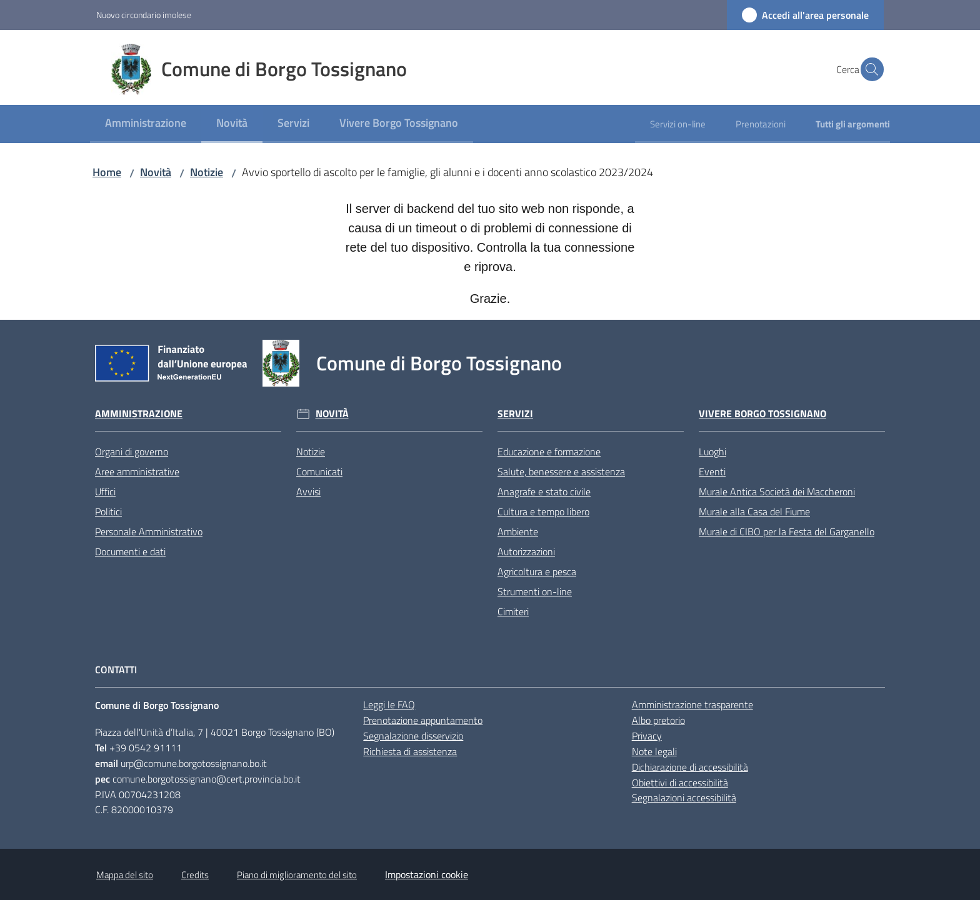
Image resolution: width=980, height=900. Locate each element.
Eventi (712, 471)
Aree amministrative (137, 471)
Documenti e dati (130, 551)
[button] (869, 69)
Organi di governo (131, 451)
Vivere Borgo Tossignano (762, 414)
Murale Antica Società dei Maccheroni (777, 491)
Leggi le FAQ (389, 704)
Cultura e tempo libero (543, 511)
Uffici (105, 491)
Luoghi (712, 451)
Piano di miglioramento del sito (297, 875)
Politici (108, 511)
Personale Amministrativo (148, 531)
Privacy (647, 735)
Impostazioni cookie (426, 874)
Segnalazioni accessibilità (684, 797)
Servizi (515, 414)
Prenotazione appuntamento (422, 720)
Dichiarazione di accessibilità (690, 766)
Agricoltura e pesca (537, 571)
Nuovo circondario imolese (143, 14)
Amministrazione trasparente (692, 704)
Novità (155, 172)
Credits (195, 875)
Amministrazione (138, 414)
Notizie (206, 172)
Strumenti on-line (535, 591)
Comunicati (319, 471)
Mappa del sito (124, 875)
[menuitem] (145, 124)
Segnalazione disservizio (413, 735)
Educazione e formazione (549, 451)
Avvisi (308, 491)
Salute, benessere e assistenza (561, 471)
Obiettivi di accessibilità (680, 782)
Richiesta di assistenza (410, 751)
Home (106, 172)
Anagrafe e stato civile (544, 491)
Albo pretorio (658, 720)
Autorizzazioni (526, 551)
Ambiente (518, 531)
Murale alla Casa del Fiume (754, 511)
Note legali (654, 751)
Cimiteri (513, 611)
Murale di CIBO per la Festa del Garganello (786, 531)
